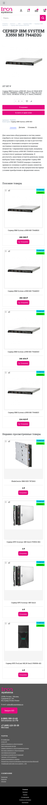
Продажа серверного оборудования (12, 750)
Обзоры (3, 781)
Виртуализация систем (8, 746)
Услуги (25, 794)
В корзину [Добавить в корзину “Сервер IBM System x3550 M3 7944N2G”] (24, 242)
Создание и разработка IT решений (12, 755)
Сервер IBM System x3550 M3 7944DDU (23, 291)
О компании (25, 797)
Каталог (12, 23)
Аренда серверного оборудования (12, 744)
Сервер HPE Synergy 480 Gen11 (23, 603)
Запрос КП (9, 710)
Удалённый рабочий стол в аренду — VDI (14, 763)
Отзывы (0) (32, 127)
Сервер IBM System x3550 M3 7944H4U (23, 352)
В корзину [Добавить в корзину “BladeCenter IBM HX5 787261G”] (23, 493)
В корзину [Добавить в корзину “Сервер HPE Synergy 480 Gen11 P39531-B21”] (23, 553)
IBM (19, 23)
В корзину (23, 107)
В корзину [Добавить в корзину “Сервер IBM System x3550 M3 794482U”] (24, 424)
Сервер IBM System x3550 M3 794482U (23, 412)
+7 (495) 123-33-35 (10, 725)
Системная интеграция (8, 752)
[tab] (13, 127)
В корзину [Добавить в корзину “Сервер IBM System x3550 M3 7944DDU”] (24, 302)
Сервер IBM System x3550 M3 (20, 25)
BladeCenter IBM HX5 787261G (23, 481)
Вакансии (4, 777)
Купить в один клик (23, 113)
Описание (13, 127)
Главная (5, 23)
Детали (22, 127)
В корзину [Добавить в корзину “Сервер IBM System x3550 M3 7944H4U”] (24, 363)
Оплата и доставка (25, 800)
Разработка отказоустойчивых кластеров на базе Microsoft (19, 761)
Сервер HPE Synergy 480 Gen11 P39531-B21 (23, 542)
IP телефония (5, 739)
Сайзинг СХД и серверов (9, 757)
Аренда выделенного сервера (10, 759)
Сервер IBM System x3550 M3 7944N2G (23, 230)
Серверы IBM (27, 23)
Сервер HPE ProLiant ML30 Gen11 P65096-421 (23, 663)
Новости (4, 779)
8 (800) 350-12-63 (9, 718)
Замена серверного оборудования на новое (15, 748)
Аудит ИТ (4, 742)
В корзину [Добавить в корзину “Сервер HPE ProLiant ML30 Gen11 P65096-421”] (23, 675)
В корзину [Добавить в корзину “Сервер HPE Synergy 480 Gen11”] (23, 614)
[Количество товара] (18, 101)
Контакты (25, 802)
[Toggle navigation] (4, 3)
